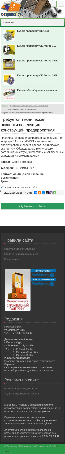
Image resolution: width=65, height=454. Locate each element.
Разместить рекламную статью (20, 388)
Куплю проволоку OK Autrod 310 (36, 45)
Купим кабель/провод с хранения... (38, 90)
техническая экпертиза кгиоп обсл (20, 187)
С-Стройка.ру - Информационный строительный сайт (30, 446)
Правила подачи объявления (19, 248)
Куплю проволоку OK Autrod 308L (37, 75)
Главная (5, 106)
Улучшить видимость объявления (22, 393)
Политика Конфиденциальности (21, 254)
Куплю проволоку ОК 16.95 (33, 31)
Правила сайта (12, 259)
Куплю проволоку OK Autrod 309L (37, 60)
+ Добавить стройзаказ (32, 206)
